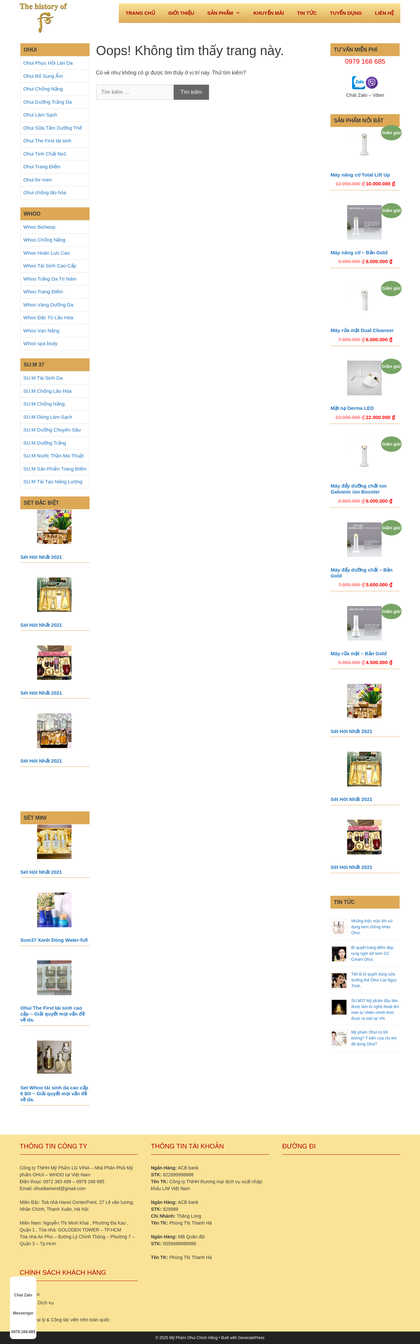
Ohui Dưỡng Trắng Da (47, 102)
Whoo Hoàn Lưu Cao (46, 253)
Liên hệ (384, 13)
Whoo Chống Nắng (44, 239)
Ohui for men (37, 179)
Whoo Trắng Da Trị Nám (49, 279)
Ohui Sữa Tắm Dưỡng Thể (52, 128)
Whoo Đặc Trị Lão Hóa (48, 317)
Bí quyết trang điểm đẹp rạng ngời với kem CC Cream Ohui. (372, 953)
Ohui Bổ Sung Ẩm (43, 76)
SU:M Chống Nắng (44, 404)
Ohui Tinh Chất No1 (44, 154)
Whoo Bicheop (39, 227)
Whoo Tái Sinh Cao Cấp (49, 265)
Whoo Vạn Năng (41, 330)
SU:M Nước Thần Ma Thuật (53, 455)
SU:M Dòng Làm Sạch (47, 417)
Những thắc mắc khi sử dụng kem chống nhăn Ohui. (371, 927)
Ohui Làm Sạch (40, 114)
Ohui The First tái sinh (47, 140)
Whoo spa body (40, 343)
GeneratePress (251, 1337)
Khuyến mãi (268, 13)
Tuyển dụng (346, 13)
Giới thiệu (181, 13)
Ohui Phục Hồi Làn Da (48, 63)
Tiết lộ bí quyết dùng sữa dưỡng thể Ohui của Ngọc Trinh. (374, 980)
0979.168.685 (23, 1326)
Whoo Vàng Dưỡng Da (48, 304)
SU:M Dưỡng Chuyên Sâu (52, 429)
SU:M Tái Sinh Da (43, 378)
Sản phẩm (227, 13)
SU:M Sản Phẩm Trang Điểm (54, 469)
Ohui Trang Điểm (41, 166)
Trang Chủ (140, 13)
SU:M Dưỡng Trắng (44, 443)
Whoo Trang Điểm (43, 291)
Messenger (23, 1307)
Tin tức (307, 13)
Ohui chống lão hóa (44, 192)
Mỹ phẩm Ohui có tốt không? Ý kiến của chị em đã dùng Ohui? (373, 1038)
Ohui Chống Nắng (43, 89)
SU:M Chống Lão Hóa (47, 391)
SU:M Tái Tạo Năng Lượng (52, 481)
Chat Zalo (23, 1289)
